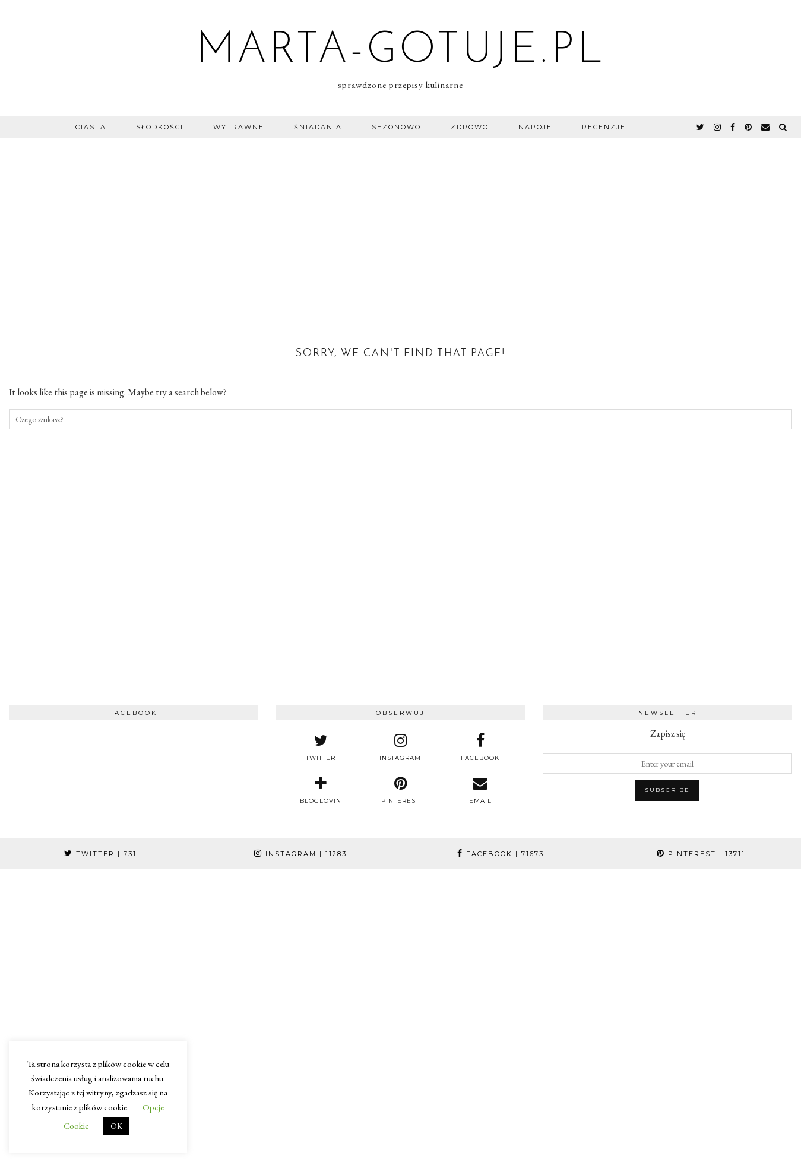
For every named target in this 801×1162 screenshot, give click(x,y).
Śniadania (318, 127)
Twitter (100, 854)
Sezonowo (396, 127)
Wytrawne (238, 127)
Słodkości (159, 127)
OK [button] (116, 1126)
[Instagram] (67, 935)
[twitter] (700, 127)
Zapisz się (667, 733)
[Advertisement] (401, 227)
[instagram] (718, 127)
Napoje (535, 127)
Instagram (300, 854)
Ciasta (90, 127)
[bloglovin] (320, 790)
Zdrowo (470, 127)
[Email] (766, 127)
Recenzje (604, 127)
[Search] (783, 127)
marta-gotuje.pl (400, 51)
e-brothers (568, 1148)
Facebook (500, 854)
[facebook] (733, 127)
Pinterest (701, 854)
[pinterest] (749, 127)
